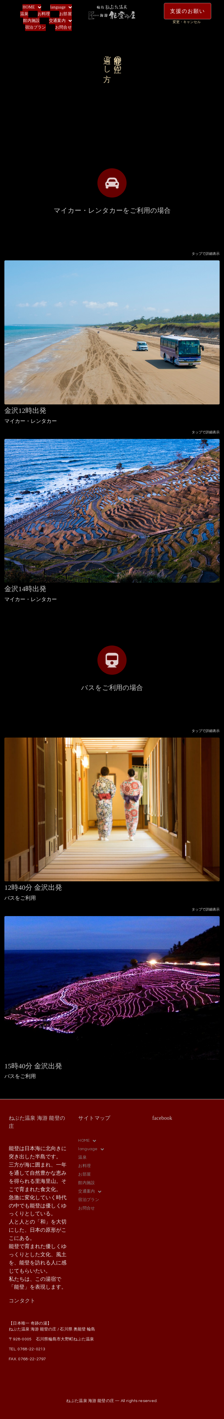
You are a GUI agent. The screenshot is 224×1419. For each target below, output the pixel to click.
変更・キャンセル (187, 22)
